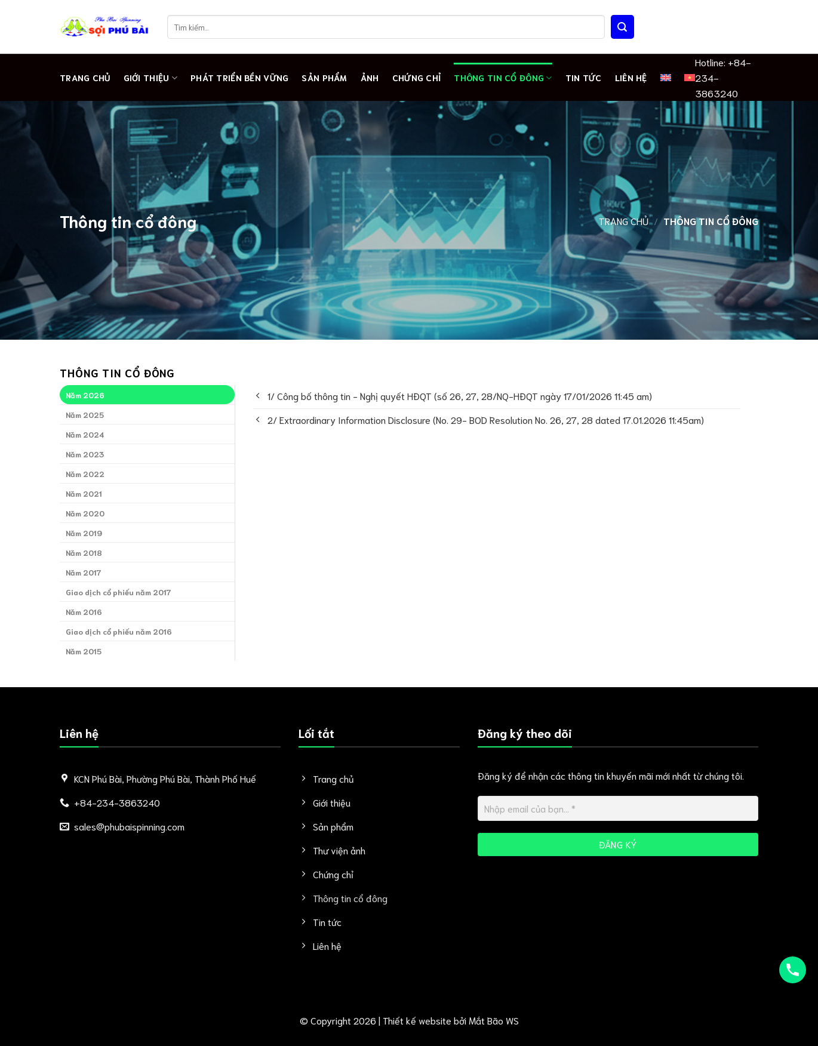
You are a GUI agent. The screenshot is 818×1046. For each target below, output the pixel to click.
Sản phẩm (324, 77)
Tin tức (583, 77)
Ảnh (370, 77)
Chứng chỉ (416, 77)
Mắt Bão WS (494, 1020)
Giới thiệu (150, 78)
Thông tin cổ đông (503, 78)
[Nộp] (623, 27)
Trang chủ (85, 77)
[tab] (147, 394)
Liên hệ (631, 77)
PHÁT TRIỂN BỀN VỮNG (239, 77)
